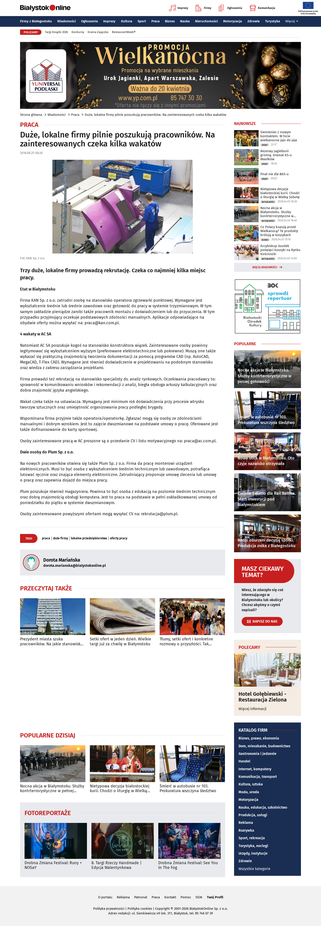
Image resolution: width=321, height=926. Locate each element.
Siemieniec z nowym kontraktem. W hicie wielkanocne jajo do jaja (278, 136)
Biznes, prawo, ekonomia (259, 738)
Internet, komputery (255, 769)
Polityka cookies (140, 909)
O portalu (105, 897)
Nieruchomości (206, 21)
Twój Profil (215, 897)
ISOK (198, 897)
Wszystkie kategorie (254, 869)
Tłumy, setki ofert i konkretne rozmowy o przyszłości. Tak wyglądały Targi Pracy (186, 641)
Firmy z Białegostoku (36, 21)
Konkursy (78, 32)
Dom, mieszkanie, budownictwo (264, 746)
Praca (155, 21)
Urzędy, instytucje (253, 853)
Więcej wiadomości (264, 267)
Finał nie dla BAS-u (274, 174)
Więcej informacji (253, 709)
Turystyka (272, 21)
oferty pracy (118, 538)
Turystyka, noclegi (253, 846)
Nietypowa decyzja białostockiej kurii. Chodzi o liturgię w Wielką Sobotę (119, 788)
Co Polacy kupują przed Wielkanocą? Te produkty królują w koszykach (279, 231)
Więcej (291, 21)
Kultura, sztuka (251, 784)
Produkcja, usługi (253, 815)
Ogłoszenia (230, 8)
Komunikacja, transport (258, 776)
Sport (142, 21)
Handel (244, 761)
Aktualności (268, 202)
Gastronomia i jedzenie (257, 754)
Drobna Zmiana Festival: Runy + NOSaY (53, 865)
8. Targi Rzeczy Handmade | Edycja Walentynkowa (116, 865)
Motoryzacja (232, 21)
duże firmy (60, 538)
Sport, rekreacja (252, 838)
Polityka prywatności (108, 909)
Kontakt (170, 897)
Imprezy (178, 8)
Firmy (203, 8)
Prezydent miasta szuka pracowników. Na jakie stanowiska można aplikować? (51, 641)
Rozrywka (246, 830)
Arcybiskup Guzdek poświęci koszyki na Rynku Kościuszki (280, 250)
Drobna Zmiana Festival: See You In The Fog (188, 865)
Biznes (170, 21)
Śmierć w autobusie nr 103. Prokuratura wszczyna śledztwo (188, 788)
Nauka (185, 21)
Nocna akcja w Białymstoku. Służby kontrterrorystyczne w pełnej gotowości (52, 788)
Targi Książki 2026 (56, 32)
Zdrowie (253, 21)
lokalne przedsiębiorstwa (89, 538)
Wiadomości (66, 21)
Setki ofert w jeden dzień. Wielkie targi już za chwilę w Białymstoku (120, 641)
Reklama (246, 822)
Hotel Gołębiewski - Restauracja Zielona (263, 697)
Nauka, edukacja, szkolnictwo (263, 807)
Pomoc (186, 897)
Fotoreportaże (48, 812)
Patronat (140, 897)
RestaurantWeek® (124, 32)
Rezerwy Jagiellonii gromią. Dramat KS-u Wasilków (276, 155)
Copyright (162, 909)
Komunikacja (262, 8)
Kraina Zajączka (98, 32)
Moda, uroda (249, 792)
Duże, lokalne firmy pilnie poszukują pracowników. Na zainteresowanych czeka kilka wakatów (155, 115)
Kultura (126, 21)
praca (46, 538)
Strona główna (31, 115)
